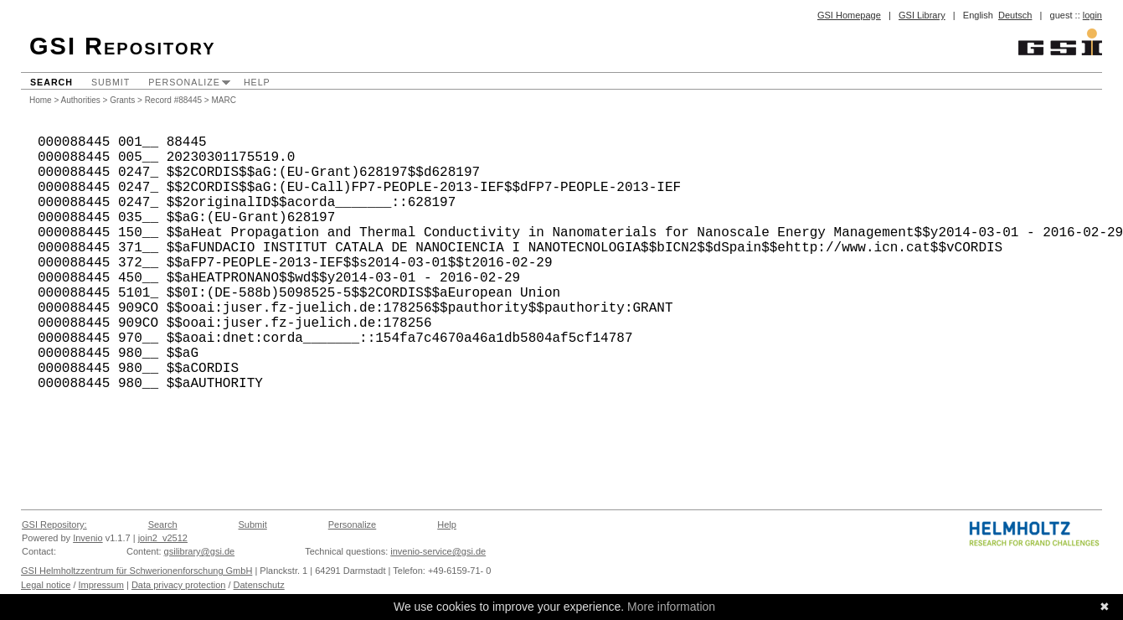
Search (51, 82)
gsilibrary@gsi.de (199, 551)
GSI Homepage (849, 15)
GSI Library (922, 15)
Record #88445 (173, 100)
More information (671, 606)
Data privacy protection (178, 585)
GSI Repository (122, 46)
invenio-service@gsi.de (438, 551)
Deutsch (1015, 15)
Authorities (80, 100)
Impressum (101, 585)
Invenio (87, 538)
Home (40, 100)
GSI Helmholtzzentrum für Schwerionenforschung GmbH (136, 571)
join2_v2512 (163, 538)
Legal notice (45, 585)
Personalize (184, 82)
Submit (110, 82)
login (1092, 15)
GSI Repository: (54, 524)
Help (257, 82)
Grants (122, 100)
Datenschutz (259, 585)
